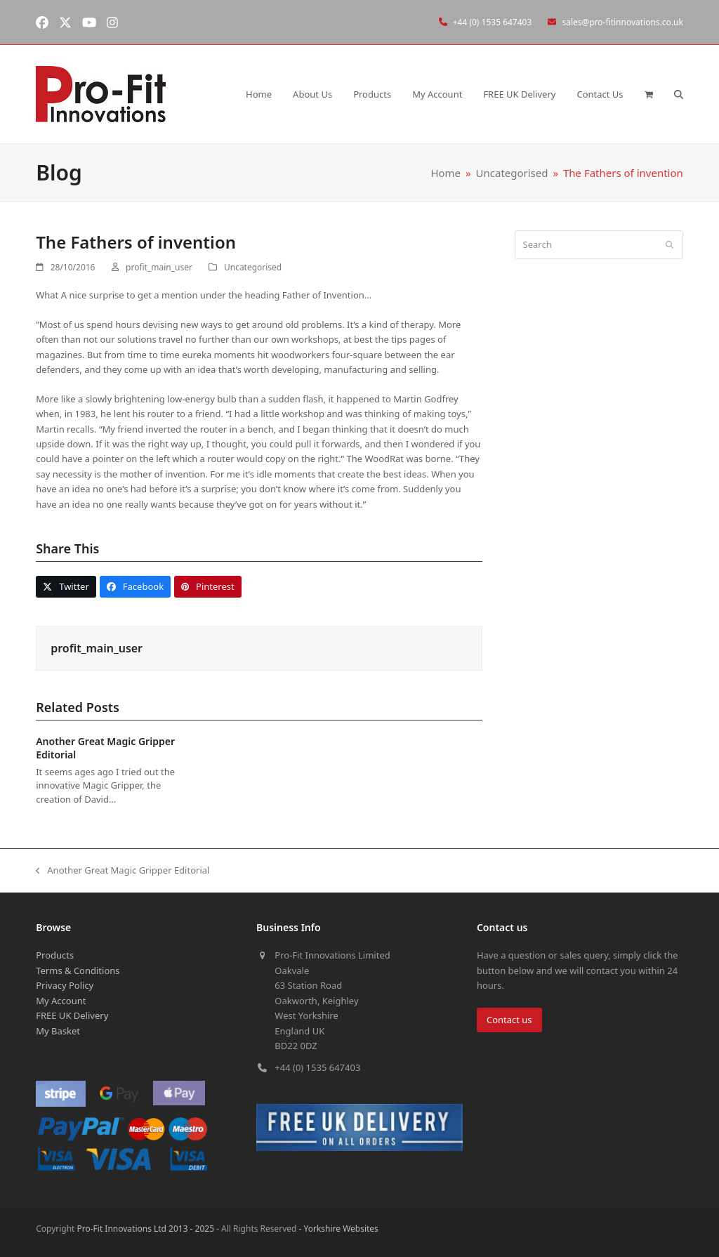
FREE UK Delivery (72, 1015)
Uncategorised (253, 267)
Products (55, 955)
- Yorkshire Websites (337, 1229)
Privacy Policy (64, 985)
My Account (61, 1000)
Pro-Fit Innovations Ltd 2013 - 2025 (145, 1229)
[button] (649, 94)
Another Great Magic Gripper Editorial (122, 871)
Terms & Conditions (77, 970)
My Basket (58, 1031)
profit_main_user (159, 267)
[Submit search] (669, 244)
